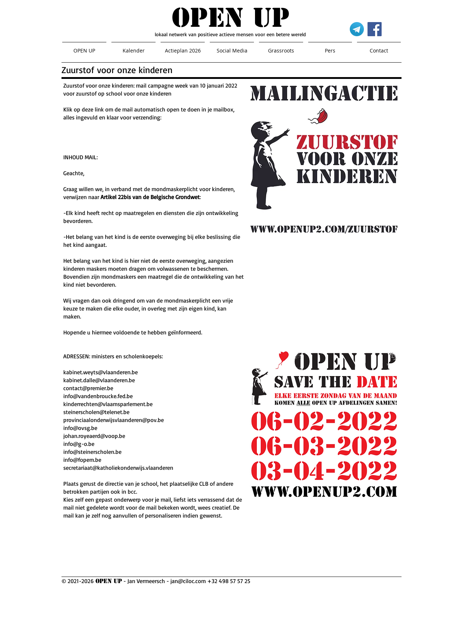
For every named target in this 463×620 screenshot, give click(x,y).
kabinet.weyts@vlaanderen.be (100, 372)
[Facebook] (375, 29)
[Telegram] (357, 29)
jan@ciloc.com (188, 581)
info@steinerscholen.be (92, 451)
